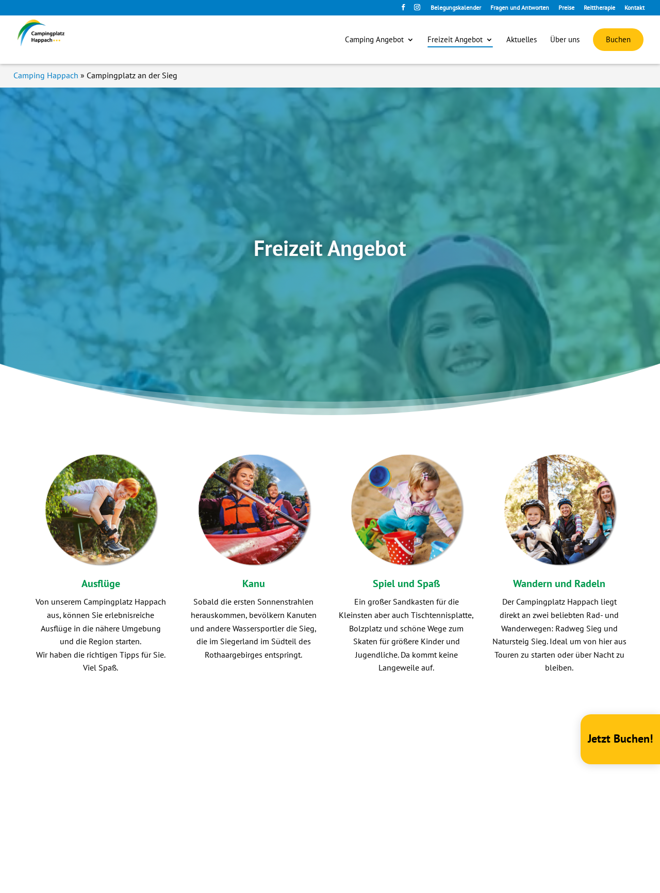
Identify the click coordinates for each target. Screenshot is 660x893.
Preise (566, 8)
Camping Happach (45, 75)
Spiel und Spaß (406, 583)
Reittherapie (599, 8)
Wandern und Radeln (559, 583)
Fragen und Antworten (519, 8)
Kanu (253, 583)
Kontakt (634, 8)
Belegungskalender (456, 8)
